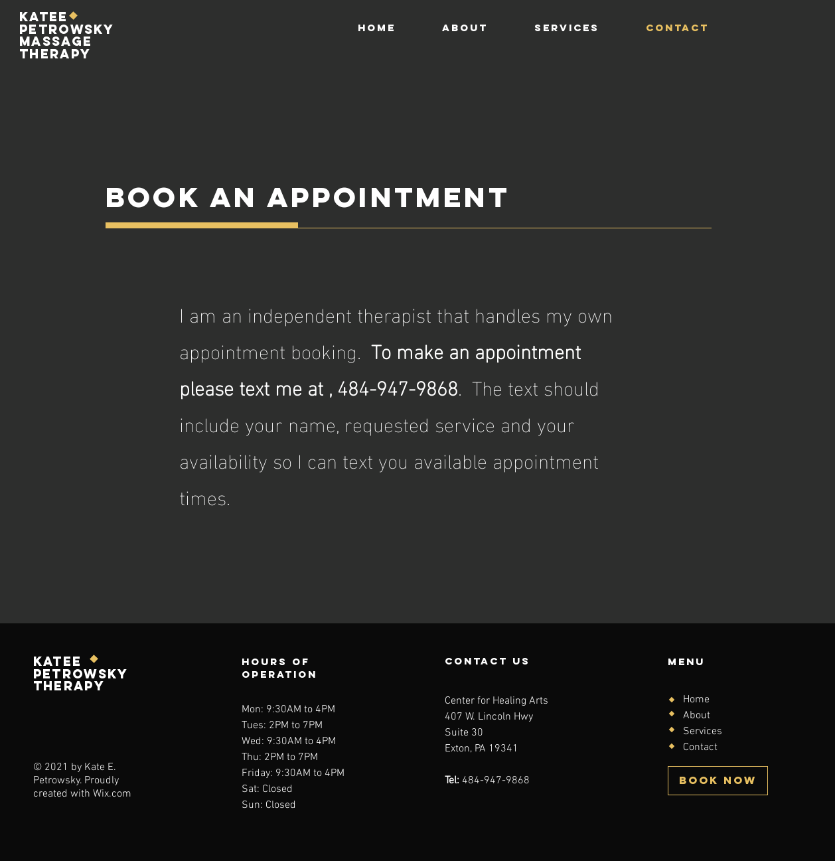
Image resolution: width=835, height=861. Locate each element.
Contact (700, 747)
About (696, 715)
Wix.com (112, 794)
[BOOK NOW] (718, 780)
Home (696, 699)
